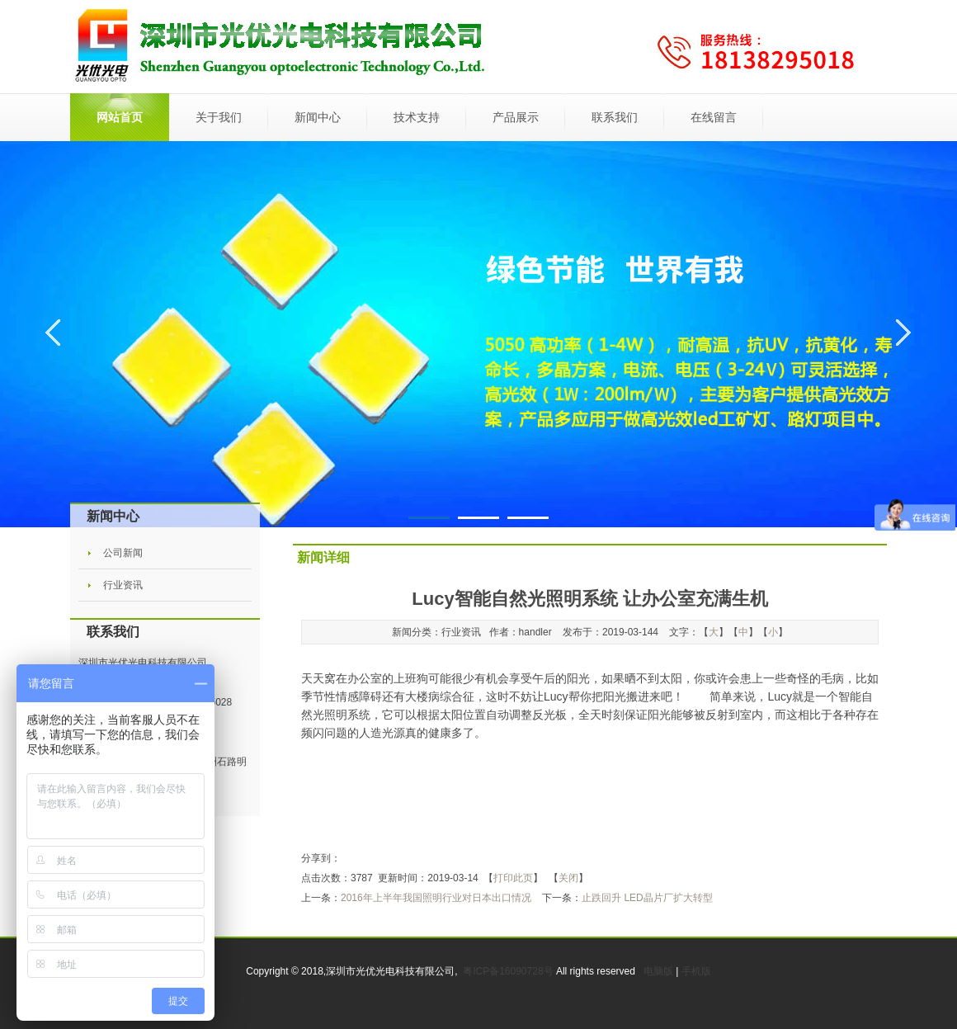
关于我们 (219, 117)
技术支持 (417, 117)
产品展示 (516, 117)
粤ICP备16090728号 (509, 971)
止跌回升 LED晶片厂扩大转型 (647, 898)
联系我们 (615, 117)
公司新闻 (123, 553)
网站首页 (120, 117)
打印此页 (513, 878)
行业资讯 (123, 585)
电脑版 (658, 971)
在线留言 (714, 117)
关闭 (568, 878)
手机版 (696, 971)
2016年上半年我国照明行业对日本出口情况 (436, 898)
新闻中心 (318, 117)
